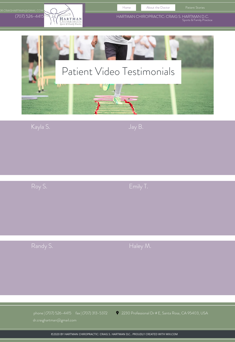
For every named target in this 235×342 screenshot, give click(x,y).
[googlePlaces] (117, 313)
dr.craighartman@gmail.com (54, 320)
